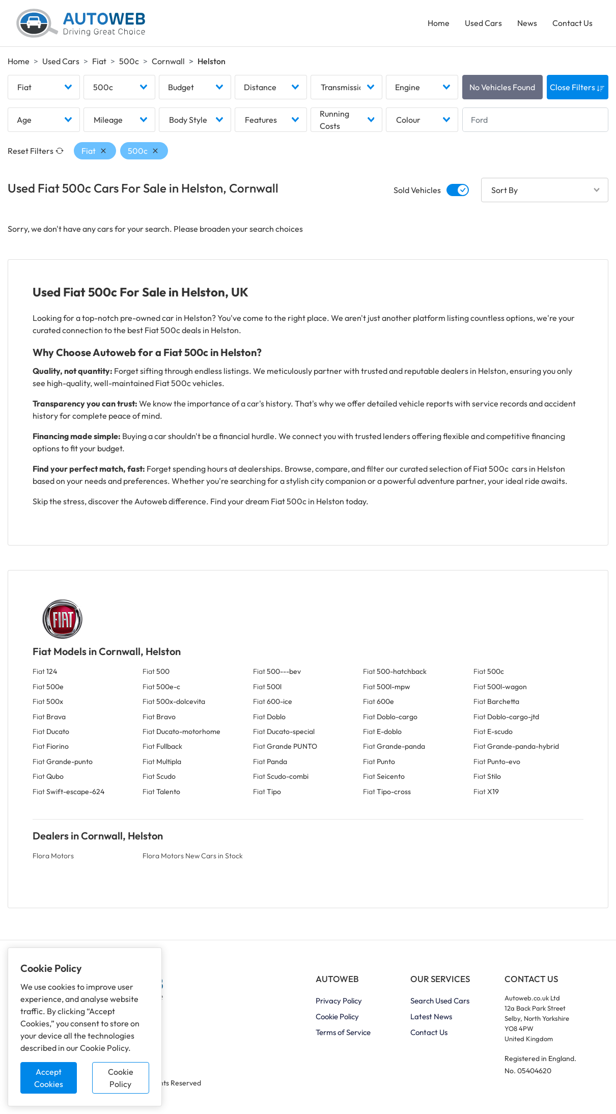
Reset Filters (36, 152)
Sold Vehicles (417, 191)
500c (129, 62)
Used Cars (483, 23)
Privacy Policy (339, 1002)
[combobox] (44, 88)
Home (439, 23)
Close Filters (577, 88)
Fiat (99, 62)
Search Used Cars (439, 1002)
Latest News (431, 1017)
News (527, 23)
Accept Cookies (48, 1078)
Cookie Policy (120, 1078)
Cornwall (168, 62)
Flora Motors (53, 856)
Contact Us (572, 23)
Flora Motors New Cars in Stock (193, 856)
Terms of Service (343, 1033)
